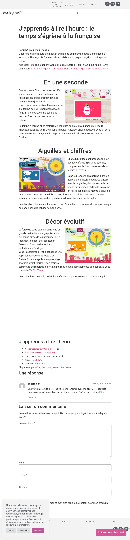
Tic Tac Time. (36, 270)
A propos (69, 4)
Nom (22, 462)
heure (56, 367)
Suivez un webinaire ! (111, 532)
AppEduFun (37, 360)
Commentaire (27, 423)
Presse (94, 4)
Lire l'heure (66, 367)
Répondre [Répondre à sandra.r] (32, 397)
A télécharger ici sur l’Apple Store (51, 68)
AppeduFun (34, 367)
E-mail (23, 475)
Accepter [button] (38, 530)
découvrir (46, 367)
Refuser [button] (11, 531)
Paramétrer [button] (24, 530)
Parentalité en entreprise (56, 4)
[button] (77, 13)
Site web (23, 487)
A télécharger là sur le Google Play (89, 68)
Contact (82, 4)
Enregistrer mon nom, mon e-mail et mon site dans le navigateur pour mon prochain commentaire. (63, 504)
